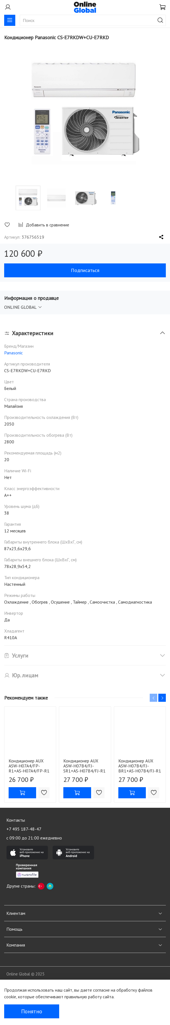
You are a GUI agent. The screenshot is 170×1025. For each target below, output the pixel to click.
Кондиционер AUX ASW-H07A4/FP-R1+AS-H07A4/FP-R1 (29, 766)
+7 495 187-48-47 (23, 829)
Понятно (31, 1011)
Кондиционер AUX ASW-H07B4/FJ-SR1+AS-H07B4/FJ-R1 (84, 766)
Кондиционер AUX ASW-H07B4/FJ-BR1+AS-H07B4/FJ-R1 (139, 766)
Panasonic (13, 352)
